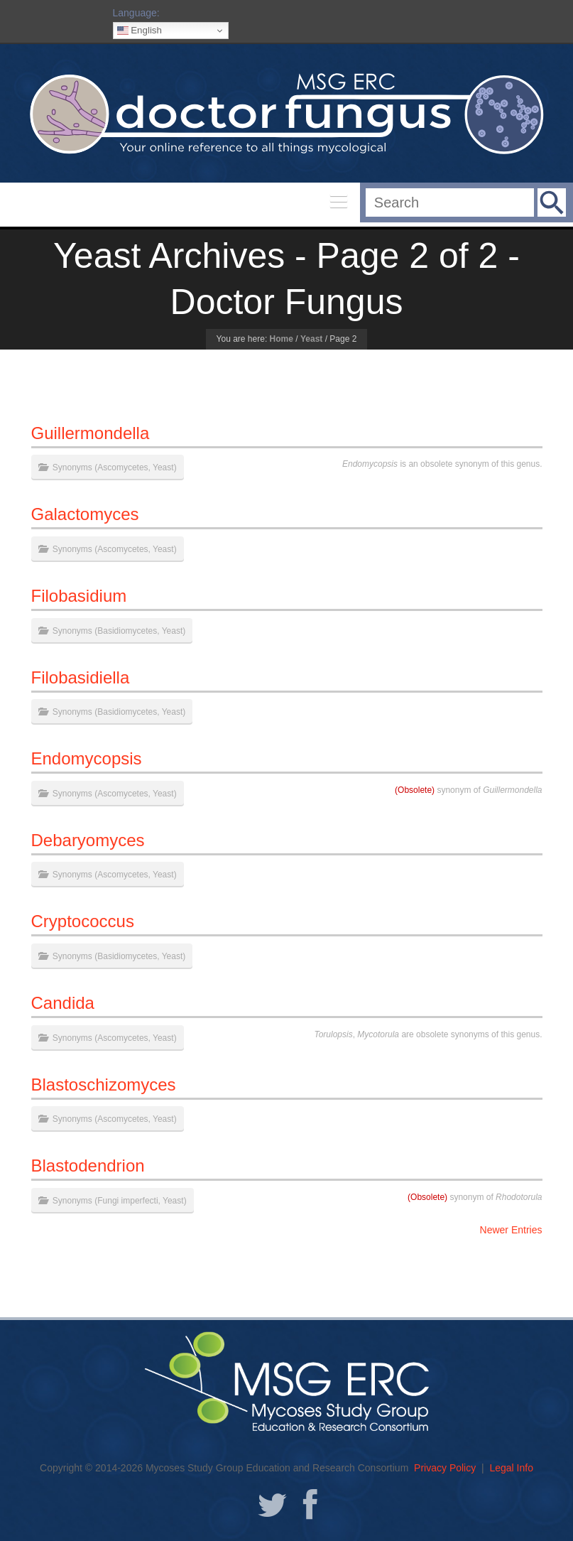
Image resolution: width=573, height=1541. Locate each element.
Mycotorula (378, 1034)
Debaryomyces (88, 840)
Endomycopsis (370, 464)
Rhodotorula (519, 1197)
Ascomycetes (122, 467)
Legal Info (511, 1468)
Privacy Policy (445, 1468)
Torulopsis (333, 1034)
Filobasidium (79, 595)
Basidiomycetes (127, 631)
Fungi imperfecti (127, 1201)
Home (281, 339)
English (139, 30)
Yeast (311, 339)
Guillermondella (90, 433)
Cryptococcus (82, 921)
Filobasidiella (80, 677)
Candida (62, 1002)
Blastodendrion (88, 1165)
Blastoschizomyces (103, 1084)
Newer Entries (511, 1229)
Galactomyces (85, 514)
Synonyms (72, 467)
